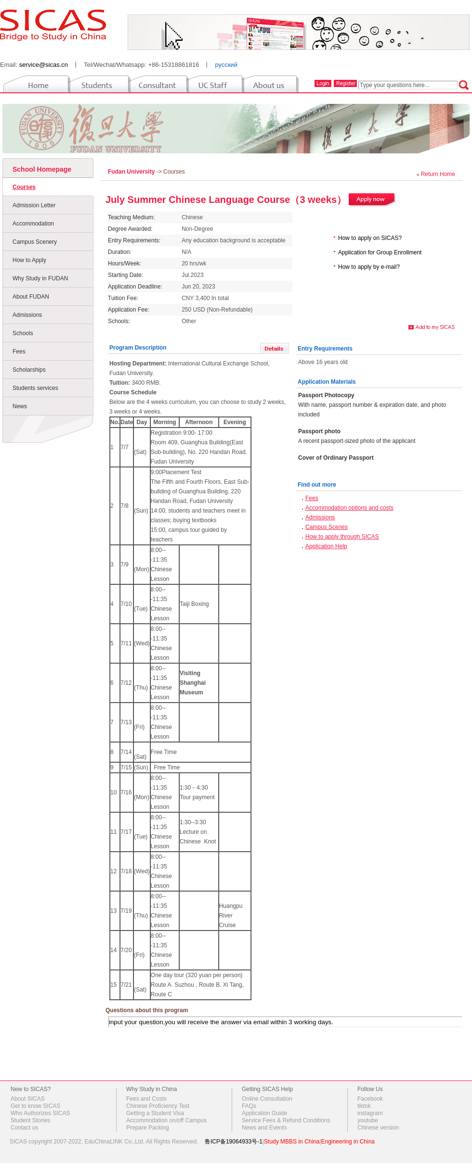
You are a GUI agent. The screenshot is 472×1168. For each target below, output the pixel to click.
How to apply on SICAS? (370, 238)
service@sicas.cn (43, 64)
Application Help (326, 546)
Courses (24, 187)
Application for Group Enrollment (379, 252)
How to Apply (29, 260)
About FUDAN (31, 296)
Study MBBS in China (291, 1141)
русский (226, 64)
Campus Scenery (35, 242)
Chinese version (378, 1127)
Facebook (370, 1098)
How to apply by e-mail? (369, 267)
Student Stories (30, 1120)
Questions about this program (146, 1010)
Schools (23, 333)
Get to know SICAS (35, 1106)
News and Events (264, 1127)
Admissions (27, 315)
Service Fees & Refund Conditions (286, 1120)
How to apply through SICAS (342, 536)
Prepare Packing (147, 1127)
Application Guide (264, 1113)
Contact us (24, 1127)
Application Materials (327, 381)
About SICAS (28, 1098)
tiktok (364, 1106)
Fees (19, 351)
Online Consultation (267, 1098)
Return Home (438, 174)
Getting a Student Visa (155, 1113)
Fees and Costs (146, 1098)
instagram (370, 1113)
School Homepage (42, 169)
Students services (35, 388)
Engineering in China (348, 1141)
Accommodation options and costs (349, 507)
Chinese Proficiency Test (157, 1106)
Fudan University (132, 171)
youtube (367, 1120)
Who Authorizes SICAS (40, 1113)
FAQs (249, 1106)
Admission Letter (34, 205)
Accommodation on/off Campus (166, 1120)
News (20, 406)
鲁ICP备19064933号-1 (233, 1141)
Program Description (138, 347)
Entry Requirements (325, 348)
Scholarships (29, 369)
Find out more (317, 484)
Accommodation (33, 223)
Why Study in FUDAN (40, 278)
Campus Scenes (326, 527)
